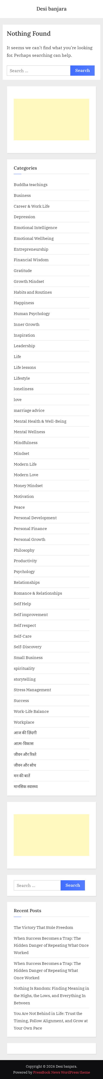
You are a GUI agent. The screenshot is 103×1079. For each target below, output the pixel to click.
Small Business (28, 657)
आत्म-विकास (23, 743)
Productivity (25, 560)
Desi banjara (51, 8)
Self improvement (31, 614)
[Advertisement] (51, 119)
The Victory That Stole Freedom (43, 927)
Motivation (24, 496)
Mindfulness (25, 442)
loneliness (23, 388)
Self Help (22, 603)
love (18, 399)
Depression (24, 216)
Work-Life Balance (31, 711)
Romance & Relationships (38, 593)
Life (17, 356)
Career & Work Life (32, 206)
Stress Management (32, 689)
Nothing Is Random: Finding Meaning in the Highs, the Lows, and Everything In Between (51, 995)
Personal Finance (30, 528)
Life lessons (25, 367)
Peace (19, 507)
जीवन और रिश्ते (25, 754)
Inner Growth (26, 324)
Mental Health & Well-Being (40, 421)
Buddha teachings (30, 184)
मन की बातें (22, 775)
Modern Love (26, 474)
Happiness (24, 302)
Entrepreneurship (31, 249)
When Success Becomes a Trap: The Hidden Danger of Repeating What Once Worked (51, 945)
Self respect (25, 625)
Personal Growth (29, 539)
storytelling (25, 679)
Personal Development (35, 517)
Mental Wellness (29, 431)
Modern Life (25, 464)
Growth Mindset (29, 281)
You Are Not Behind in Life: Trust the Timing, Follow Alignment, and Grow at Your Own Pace (51, 1020)
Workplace (24, 722)
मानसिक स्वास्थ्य (26, 786)
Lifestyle (22, 378)
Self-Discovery (28, 646)
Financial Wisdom (31, 259)
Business (22, 195)
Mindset (21, 453)
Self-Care (23, 636)
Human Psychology (32, 313)
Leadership (24, 345)
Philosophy (24, 550)
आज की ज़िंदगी (25, 732)
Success (21, 700)
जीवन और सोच (25, 765)
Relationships (27, 582)
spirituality (24, 668)
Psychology (24, 571)
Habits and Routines (33, 292)
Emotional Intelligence (35, 227)
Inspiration (24, 335)
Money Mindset (28, 485)
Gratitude (23, 270)
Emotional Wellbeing (34, 238)
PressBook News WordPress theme (61, 1072)
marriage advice (29, 410)
